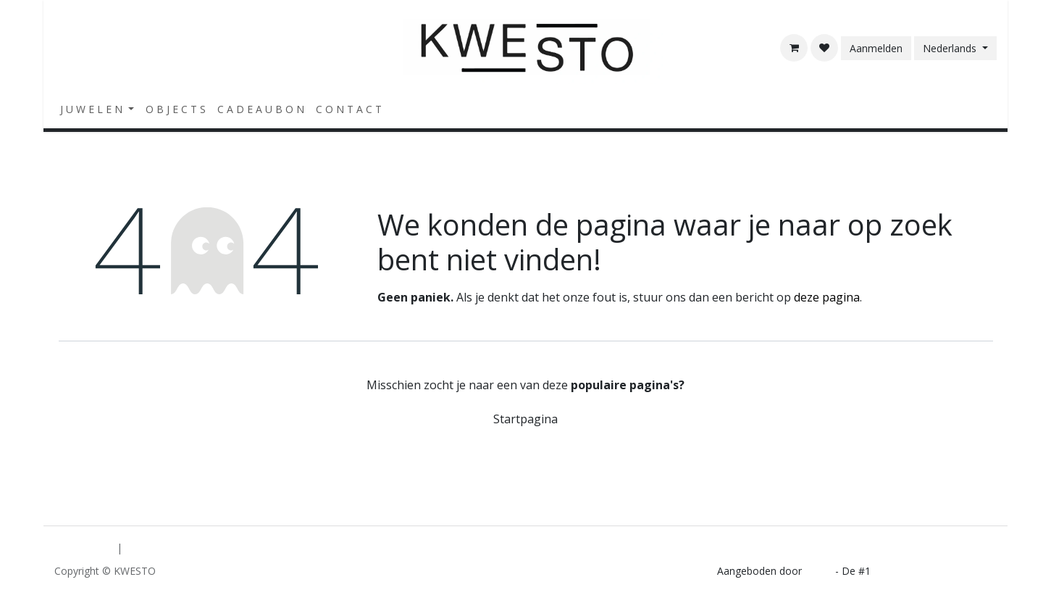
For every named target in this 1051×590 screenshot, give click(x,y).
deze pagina (827, 297)
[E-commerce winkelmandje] (794, 48)
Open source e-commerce (935, 571)
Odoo (820, 571)
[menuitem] (97, 109)
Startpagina (525, 419)
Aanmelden (876, 48)
